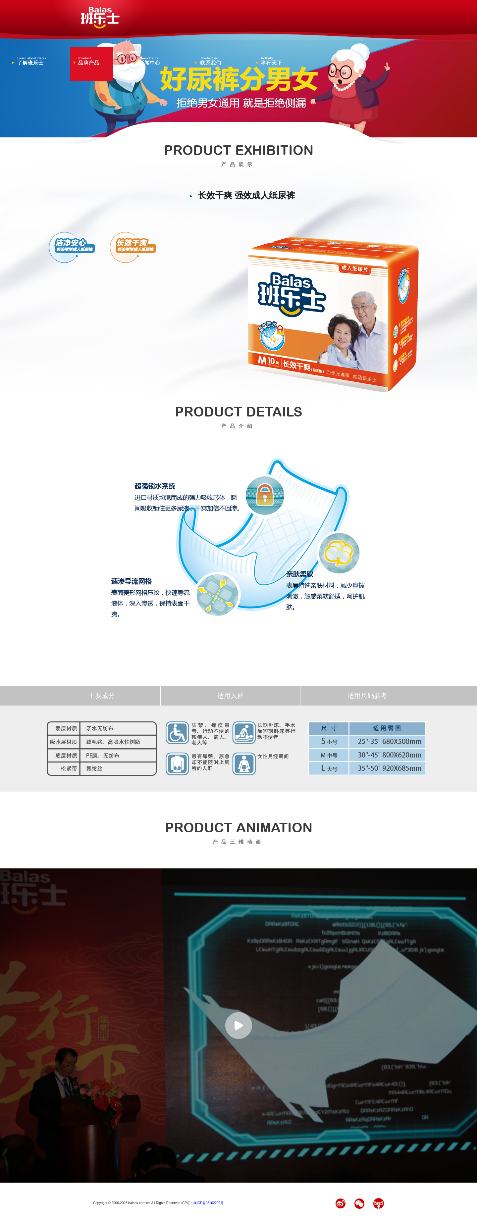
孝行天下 (276, 61)
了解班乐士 (32, 61)
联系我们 (215, 61)
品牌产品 (93, 61)
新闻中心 (154, 61)
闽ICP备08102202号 (208, 1203)
